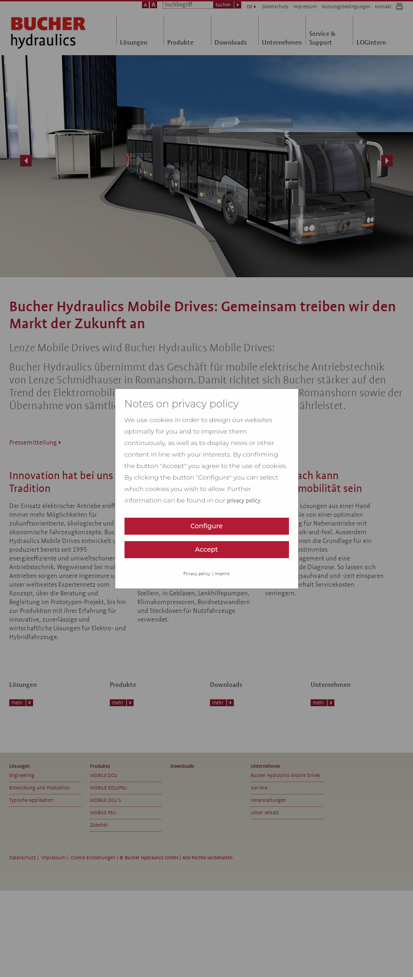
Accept (206, 549)
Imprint (222, 573)
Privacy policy (196, 573)
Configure (206, 526)
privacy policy (243, 500)
